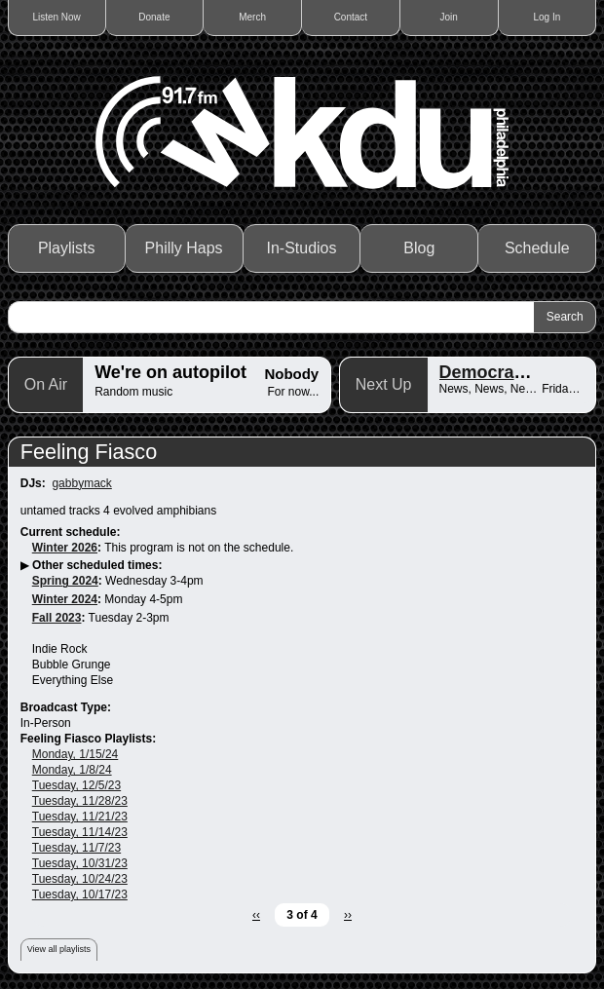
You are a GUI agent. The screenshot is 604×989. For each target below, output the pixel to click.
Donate (154, 17)
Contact (350, 17)
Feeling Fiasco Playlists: (88, 738)
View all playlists (59, 949)
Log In (546, 17)
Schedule (537, 248)
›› (348, 915)
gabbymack (81, 483)
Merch (252, 17)
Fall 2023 (57, 618)
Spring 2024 (65, 581)
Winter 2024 (64, 599)
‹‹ (256, 915)
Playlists (66, 248)
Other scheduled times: (97, 565)
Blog (418, 248)
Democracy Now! (510, 372)
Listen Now (56, 17)
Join (448, 17)
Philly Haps (184, 248)
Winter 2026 (64, 547)
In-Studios (301, 248)
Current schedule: (70, 532)
